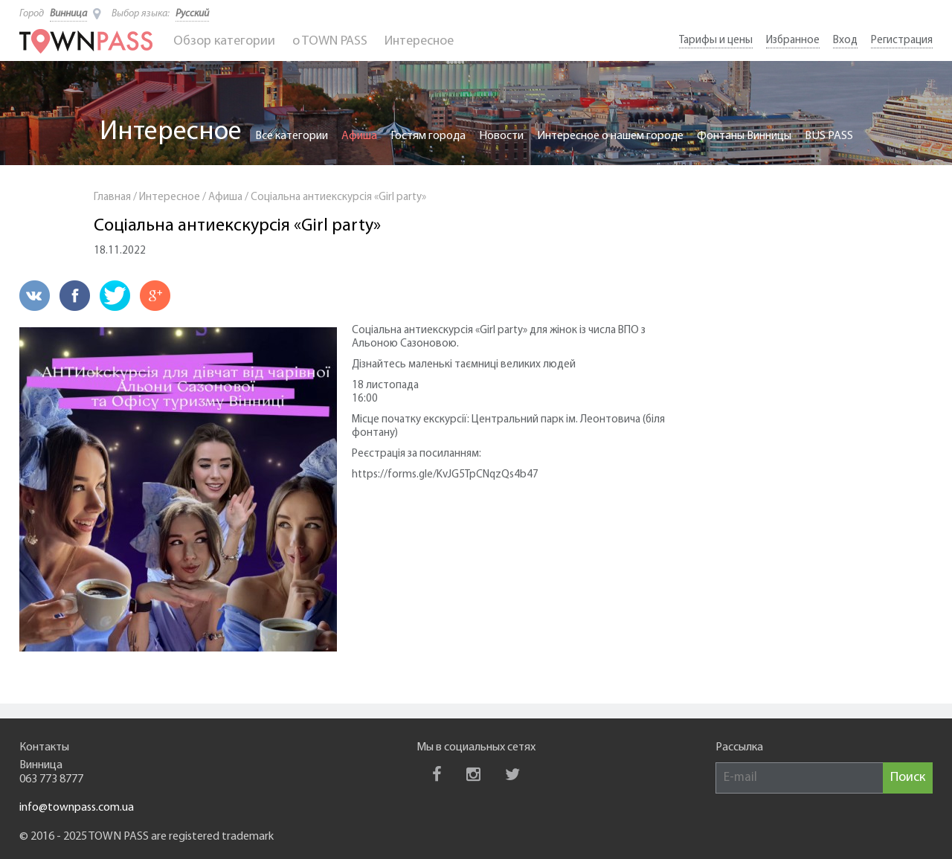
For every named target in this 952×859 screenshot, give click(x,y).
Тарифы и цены (716, 40)
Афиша (359, 136)
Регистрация (902, 40)
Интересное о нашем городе (610, 136)
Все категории (291, 136)
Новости (501, 136)
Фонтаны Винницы (744, 136)
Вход (845, 40)
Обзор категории (224, 41)
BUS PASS (829, 136)
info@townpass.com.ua (76, 808)
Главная (112, 197)
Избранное (793, 40)
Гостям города (428, 136)
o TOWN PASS (329, 41)
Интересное (419, 41)
